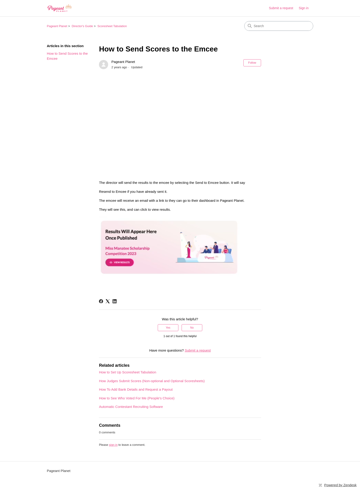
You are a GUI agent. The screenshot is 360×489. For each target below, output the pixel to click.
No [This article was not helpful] (192, 327)
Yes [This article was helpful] (168, 327)
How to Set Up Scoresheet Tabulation (127, 372)
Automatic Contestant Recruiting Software (131, 407)
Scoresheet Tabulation (112, 26)
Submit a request (281, 8)
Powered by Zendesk (340, 485)
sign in (113, 444)
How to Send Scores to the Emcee (67, 56)
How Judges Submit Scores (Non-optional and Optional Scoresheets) (152, 381)
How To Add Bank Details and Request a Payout (136, 389)
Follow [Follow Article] (252, 62)
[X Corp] (108, 301)
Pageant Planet (57, 26)
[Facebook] (101, 301)
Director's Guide (82, 26)
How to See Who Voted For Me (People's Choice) (136, 398)
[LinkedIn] (114, 301)
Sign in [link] (304, 8)
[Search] (279, 26)
